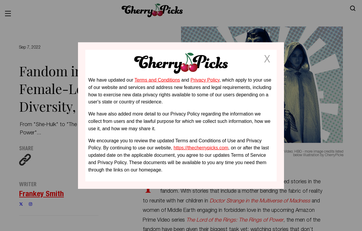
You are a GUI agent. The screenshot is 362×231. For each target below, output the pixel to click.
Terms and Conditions (157, 79)
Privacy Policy (204, 79)
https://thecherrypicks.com (201, 147)
